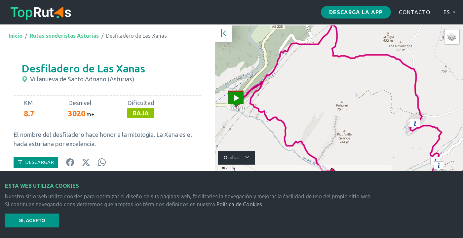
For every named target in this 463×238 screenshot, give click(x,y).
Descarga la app (356, 12)
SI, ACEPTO (32, 220)
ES (447, 12)
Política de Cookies (239, 204)
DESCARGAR (36, 162)
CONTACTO (414, 12)
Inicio (15, 36)
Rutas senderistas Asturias (64, 36)
